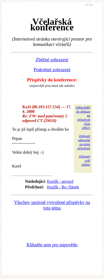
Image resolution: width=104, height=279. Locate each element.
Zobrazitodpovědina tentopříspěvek (83, 142)
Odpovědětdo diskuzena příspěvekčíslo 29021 (83, 117)
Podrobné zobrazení (52, 69)
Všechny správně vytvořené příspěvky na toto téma (52, 205)
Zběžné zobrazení (52, 59)
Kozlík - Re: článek (63, 187)
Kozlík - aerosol (60, 181)
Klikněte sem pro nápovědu (52, 244)
